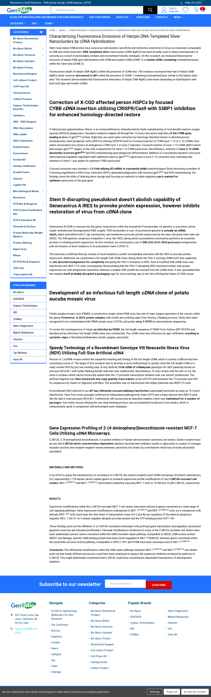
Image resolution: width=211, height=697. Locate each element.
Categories (21, 35)
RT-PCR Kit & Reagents (26, 264)
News (178, 20)
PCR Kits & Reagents (28, 206)
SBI (15, 315)
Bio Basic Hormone (28, 57)
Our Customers (99, 20)
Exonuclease (20, 156)
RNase (17, 258)
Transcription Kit (22, 277)
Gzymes (18, 181)
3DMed (17, 322)
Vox (15, 349)
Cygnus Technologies (25, 308)
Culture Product (22, 102)
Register (170, 13)
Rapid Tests (20, 252)
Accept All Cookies (195, 692)
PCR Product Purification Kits (27, 215)
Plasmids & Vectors (24, 229)
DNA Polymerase (23, 143)
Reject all (171, 692)
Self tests (18, 271)
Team (49, 26)
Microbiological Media (28, 194)
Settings (155, 692)
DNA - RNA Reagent (24, 124)
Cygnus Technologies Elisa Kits (25, 110)
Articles (123, 20)
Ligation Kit (19, 187)
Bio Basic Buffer (28, 51)
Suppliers (143, 20)
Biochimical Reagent (25, 76)
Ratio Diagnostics (23, 328)
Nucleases (19, 200)
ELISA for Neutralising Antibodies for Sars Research (46, 20)
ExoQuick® (19, 162)
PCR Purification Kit (24, 223)
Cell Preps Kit (21, 89)
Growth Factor (21, 175)
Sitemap (56, 673)
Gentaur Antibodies (28, 168)
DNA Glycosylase (23, 131)
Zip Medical (20, 355)
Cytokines (28, 118)
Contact (162, 20)
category (18, 26)
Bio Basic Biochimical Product (25, 43)
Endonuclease (21, 149)
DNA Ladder (20, 137)
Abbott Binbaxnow (23, 335)
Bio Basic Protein (28, 70)
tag (35, 26)
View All (17, 362)
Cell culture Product (25, 83)
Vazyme (17, 342)
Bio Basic (18, 295)
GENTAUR (18, 301)
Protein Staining (22, 245)
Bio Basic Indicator (24, 64)
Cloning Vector (22, 95)
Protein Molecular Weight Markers (28, 237)
